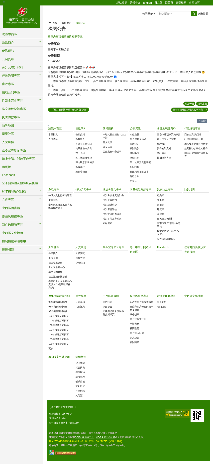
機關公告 (80, 22)
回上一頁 (189, 103)
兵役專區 (81, 296)
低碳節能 (80, 381)
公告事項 (80, 302)
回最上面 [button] (202, 103)
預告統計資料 (164, 148)
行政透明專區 (192, 128)
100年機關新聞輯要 (58, 316)
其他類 (160, 214)
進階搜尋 (203, 13)
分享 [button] (204, 3)
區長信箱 (107, 147)
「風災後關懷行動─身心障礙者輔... (69, 109)
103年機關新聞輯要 (58, 330)
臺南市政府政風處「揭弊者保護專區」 (60, 206)
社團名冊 (134, 328)
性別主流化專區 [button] (12, 100)
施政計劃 (134, 176)
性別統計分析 (110, 204)
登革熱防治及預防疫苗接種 (20, 183)
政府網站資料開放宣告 (62, 407)
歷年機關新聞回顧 (59, 296)
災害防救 (80, 367)
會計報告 (161, 143)
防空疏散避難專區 (14, 109)
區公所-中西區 (21, 16)
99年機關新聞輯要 (57, 311)
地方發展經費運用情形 (196, 143)
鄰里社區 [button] (8, 133)
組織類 (160, 195)
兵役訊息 (80, 306)
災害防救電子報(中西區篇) (168, 233)
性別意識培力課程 (112, 214)
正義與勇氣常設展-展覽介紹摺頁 (114, 313)
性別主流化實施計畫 (113, 195)
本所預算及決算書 (166, 139)
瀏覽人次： (55, 417)
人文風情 (81, 247)
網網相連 (81, 356)
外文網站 (80, 390)
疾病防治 (80, 372)
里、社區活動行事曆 (140, 162)
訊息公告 (134, 337)
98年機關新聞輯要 (57, 306)
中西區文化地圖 (12, 233)
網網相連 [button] (8, 249)
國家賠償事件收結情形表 (196, 155)
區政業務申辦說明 (112, 151)
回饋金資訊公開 (192, 134)
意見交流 (107, 142)
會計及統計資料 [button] (12, 67)
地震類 (160, 209)
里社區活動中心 (56, 267)
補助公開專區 (11, 92)
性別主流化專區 (112, 189)
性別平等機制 (110, 200)
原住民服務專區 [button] (12, 216)
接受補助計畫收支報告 (196, 148)
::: (3, 1)
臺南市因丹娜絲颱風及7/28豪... (189, 109)
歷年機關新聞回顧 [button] (14, 191)
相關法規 (134, 167)
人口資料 (53, 139)
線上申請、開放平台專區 (18, 158)
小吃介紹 (80, 262)
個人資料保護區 (138, 139)
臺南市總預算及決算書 (168, 134)
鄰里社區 (53, 247)
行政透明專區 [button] (11, 75)
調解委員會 (81, 171)
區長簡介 (80, 139)
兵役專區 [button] (8, 199)
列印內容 (206, 28)
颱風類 (160, 200)
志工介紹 (80, 153)
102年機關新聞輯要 (58, 325)
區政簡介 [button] (8, 42)
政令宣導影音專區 (14, 150)
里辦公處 (53, 258)
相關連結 (134, 342)
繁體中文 (135, 2)
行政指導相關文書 (139, 171)
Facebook (8, 175)
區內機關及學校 (84, 157)
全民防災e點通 (164, 218)
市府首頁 (194, 2)
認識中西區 (55, 128)
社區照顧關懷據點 (57, 276)
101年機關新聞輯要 (58, 320)
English (147, 2)
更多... (133, 181)
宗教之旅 (80, 258)
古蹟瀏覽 (80, 253)
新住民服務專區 (166, 296)
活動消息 (134, 157)
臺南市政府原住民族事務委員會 (141, 308)
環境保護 (80, 377)
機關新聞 (134, 153)
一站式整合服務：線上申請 (114, 136)
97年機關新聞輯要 (57, 302)
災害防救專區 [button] (11, 117)
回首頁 (169, 2)
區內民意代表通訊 (85, 162)
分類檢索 (181, 2)
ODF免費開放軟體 (105, 437)
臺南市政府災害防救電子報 (168, 225)
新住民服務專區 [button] (12, 224)
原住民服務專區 (139, 296)
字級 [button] (209, 3)
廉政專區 (53, 189)
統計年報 (161, 153)
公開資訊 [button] (8, 59)
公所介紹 (80, 134)
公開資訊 (66, 22)
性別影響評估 (110, 209)
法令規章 (134, 314)
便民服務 (108, 128)
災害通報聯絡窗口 (166, 239)
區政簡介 (81, 128)
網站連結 (107, 223)
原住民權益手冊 (138, 319)
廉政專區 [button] (8, 84)
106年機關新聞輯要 (58, 343)
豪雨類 (160, 204)
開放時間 (107, 302)
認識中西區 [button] (9, 34)
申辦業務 (134, 323)
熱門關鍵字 (149, 13)
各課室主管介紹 (84, 143)
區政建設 (80, 167)
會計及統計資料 (166, 128)
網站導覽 (121, 2)
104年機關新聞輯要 (58, 334)
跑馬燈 (6, 167)
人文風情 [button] (8, 142)
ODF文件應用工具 (84, 437)
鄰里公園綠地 (55, 272)
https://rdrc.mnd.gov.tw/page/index (93, 76)
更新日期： (55, 413)
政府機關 (80, 363)
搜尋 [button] (194, 13)
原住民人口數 (137, 333)
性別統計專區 (164, 157)
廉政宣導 (53, 200)
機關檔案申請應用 (14, 241)
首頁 (55, 22)
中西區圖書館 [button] (11, 208)
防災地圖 (8, 125)
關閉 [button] (203, 121)
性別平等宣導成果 (112, 218)
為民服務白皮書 (84, 148)
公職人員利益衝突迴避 (60, 195)
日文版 (158, 2)
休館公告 (107, 306)
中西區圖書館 (111, 296)
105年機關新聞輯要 (58, 339)
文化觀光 (80, 386)
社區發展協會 (55, 262)
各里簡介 (53, 253)
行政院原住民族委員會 (141, 302)
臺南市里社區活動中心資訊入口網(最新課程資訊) (60, 284)
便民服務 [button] (8, 50)
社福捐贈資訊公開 (193, 139)
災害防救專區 (165, 189)
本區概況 (53, 134)
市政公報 (134, 134)
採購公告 (134, 143)
